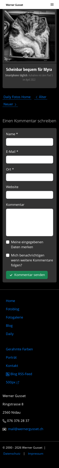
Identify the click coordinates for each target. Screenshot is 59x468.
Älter (40, 97)
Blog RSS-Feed (19, 374)
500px (12, 382)
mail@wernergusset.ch (25, 429)
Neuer (10, 104)
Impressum (35, 453)
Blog (9, 325)
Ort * (10, 169)
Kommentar (15, 204)
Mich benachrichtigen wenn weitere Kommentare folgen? (32, 260)
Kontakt (12, 365)
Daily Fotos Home (17, 97)
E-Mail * (12, 151)
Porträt (11, 357)
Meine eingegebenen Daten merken (27, 244)
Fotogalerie (14, 317)
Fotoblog (12, 309)
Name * (12, 134)
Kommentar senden (27, 274)
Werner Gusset (14, 5)
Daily (10, 333)
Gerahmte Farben (19, 349)
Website (12, 186)
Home (10, 300)
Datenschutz (11, 453)
